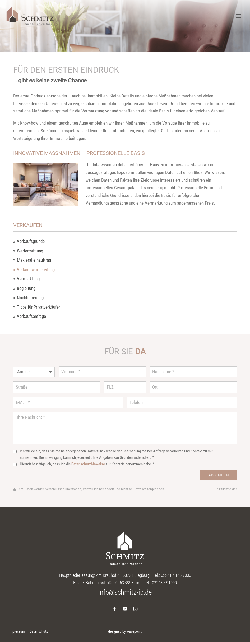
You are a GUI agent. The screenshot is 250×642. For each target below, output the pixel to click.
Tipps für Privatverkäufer (38, 307)
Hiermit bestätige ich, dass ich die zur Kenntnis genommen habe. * (87, 464)
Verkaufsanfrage (31, 316)
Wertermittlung (30, 250)
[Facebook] (114, 608)
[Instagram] (135, 608)
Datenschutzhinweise (88, 464)
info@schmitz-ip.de (125, 592)
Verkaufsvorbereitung (36, 269)
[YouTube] (125, 608)
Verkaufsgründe (31, 241)
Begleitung (26, 288)
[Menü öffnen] (238, 15)
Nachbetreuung (30, 297)
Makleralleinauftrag (34, 260)
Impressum (16, 631)
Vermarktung (28, 278)
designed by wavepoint (125, 631)
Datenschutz (39, 631)
